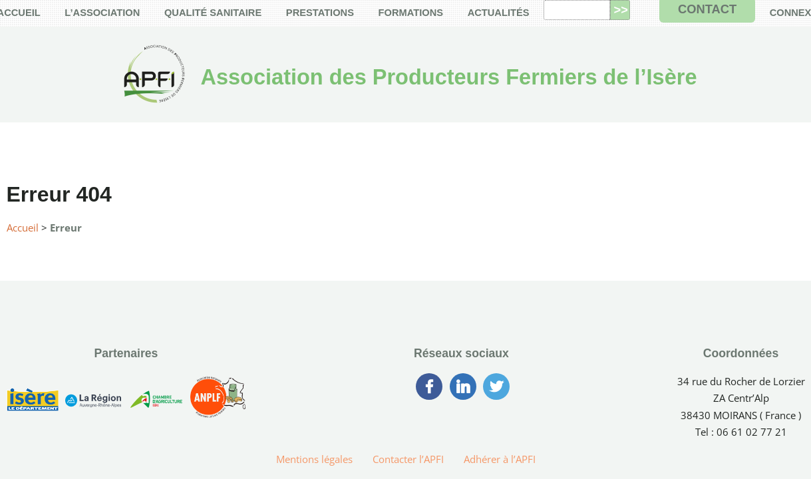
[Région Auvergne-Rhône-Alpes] (93, 402)
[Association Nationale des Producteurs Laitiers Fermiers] (218, 402)
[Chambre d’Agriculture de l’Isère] (156, 401)
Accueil (23, 227)
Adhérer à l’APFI (500, 459)
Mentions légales (314, 459)
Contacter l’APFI (408, 459)
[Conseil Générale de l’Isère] (33, 402)
